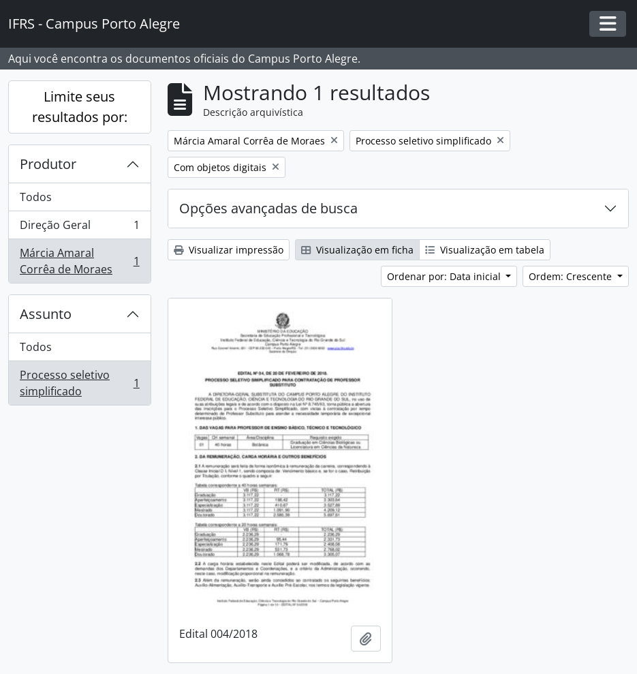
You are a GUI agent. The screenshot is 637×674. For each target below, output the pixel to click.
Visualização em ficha (357, 249)
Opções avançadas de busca (268, 208)
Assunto (46, 314)
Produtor (48, 164)
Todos (36, 196)
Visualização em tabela (484, 249)
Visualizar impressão (228, 249)
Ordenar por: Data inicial (445, 276)
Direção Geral (79, 228)
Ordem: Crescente (572, 276)
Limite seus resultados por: (79, 106)
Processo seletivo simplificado (79, 383)
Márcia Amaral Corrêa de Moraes (79, 261)
